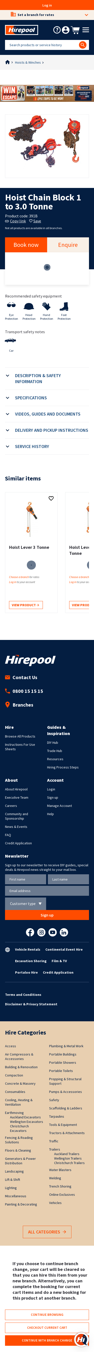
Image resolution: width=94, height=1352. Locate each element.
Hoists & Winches (28, 62)
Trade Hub (54, 751)
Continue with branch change (47, 1340)
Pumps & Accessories (65, 1091)
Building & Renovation (21, 1067)
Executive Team (16, 797)
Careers (11, 805)
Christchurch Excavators (19, 1128)
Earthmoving (14, 1112)
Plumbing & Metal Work (66, 1046)
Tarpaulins (56, 1116)
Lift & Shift (12, 1179)
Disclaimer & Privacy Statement (31, 1004)
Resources (55, 759)
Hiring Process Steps (63, 767)
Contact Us (21, 677)
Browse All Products (20, 736)
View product (25, 605)
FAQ (8, 835)
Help (50, 814)
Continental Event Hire (64, 949)
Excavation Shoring (31, 961)
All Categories (47, 1232)
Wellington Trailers (68, 1158)
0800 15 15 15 (24, 691)
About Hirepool (16, 789)
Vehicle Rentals (27, 949)
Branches (19, 705)
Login (51, 789)
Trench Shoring (60, 1186)
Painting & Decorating (21, 1204)
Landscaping (14, 1171)
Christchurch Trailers (69, 1163)
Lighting (11, 1188)
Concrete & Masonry (20, 1083)
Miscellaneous (15, 1196)
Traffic (53, 1141)
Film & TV (59, 961)
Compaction (14, 1075)
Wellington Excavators (26, 1121)
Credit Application (18, 843)
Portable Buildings (62, 1054)
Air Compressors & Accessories (19, 1056)
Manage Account (59, 805)
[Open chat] (81, 1339)
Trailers (54, 1149)
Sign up (52, 797)
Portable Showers (62, 1062)
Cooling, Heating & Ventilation (19, 1102)
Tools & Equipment (63, 1124)
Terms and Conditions (23, 994)
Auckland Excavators (25, 1117)
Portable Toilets (61, 1070)
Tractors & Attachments (67, 1133)
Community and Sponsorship (16, 816)
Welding (55, 1178)
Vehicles (55, 1203)
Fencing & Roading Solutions (19, 1139)
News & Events (16, 826)
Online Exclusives (62, 1194)
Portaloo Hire (26, 972)
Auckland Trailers (66, 1154)
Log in (47, 5)
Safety (54, 1100)
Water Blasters (60, 1170)
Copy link (15, 220)
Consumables (15, 1091)
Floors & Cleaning (18, 1150)
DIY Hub (52, 742)
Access (10, 1046)
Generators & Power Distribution (20, 1160)
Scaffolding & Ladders (65, 1108)
